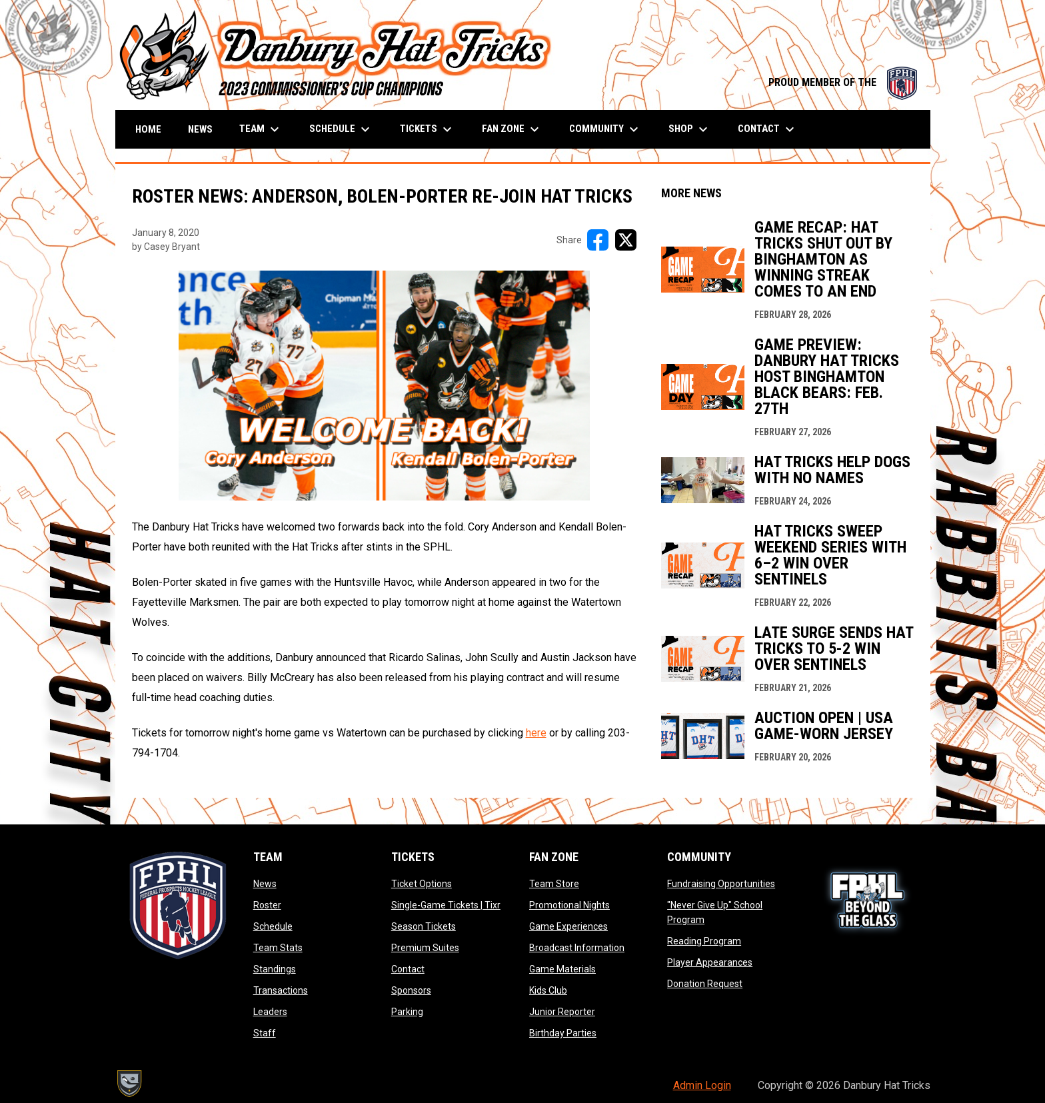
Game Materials (562, 969)
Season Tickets (423, 926)
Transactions (280, 990)
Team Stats (278, 947)
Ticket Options (421, 883)
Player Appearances (709, 962)
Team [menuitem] (261, 129)
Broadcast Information (576, 947)
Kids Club (548, 990)
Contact (408, 969)
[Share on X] (625, 240)
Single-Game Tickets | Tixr (446, 905)
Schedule (273, 926)
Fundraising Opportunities (721, 883)
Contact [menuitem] (768, 129)
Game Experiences (568, 926)
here (536, 732)
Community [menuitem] (605, 129)
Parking (407, 1011)
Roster (267, 905)
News (265, 883)
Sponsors (411, 990)
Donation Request (704, 983)
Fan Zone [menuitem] (512, 129)
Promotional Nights (569, 905)
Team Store (554, 883)
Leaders (270, 1011)
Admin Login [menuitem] (702, 1085)
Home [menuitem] (148, 129)
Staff (264, 1033)
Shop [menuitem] (689, 129)
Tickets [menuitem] (427, 129)
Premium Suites (425, 947)
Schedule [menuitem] (341, 129)
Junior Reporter (562, 1011)
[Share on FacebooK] (597, 240)
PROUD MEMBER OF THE (842, 82)
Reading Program (704, 941)
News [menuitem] (200, 129)
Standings (274, 969)
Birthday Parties (562, 1033)
